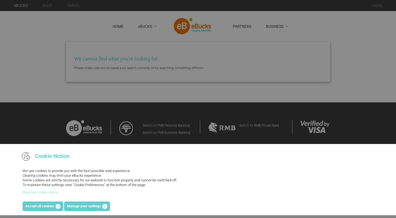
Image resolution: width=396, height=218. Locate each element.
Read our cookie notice (40, 192)
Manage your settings (84, 206)
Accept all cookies (39, 206)
